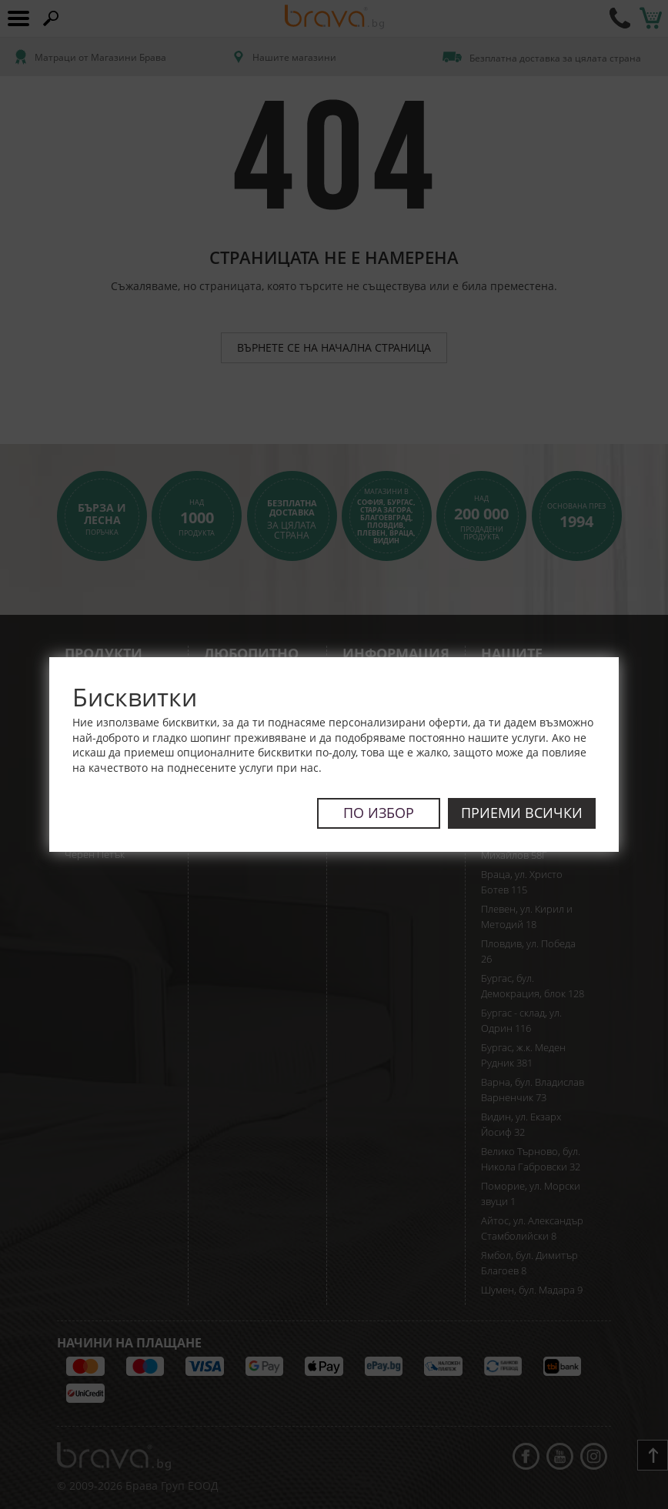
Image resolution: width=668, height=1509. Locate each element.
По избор (378, 812)
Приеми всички (522, 812)
